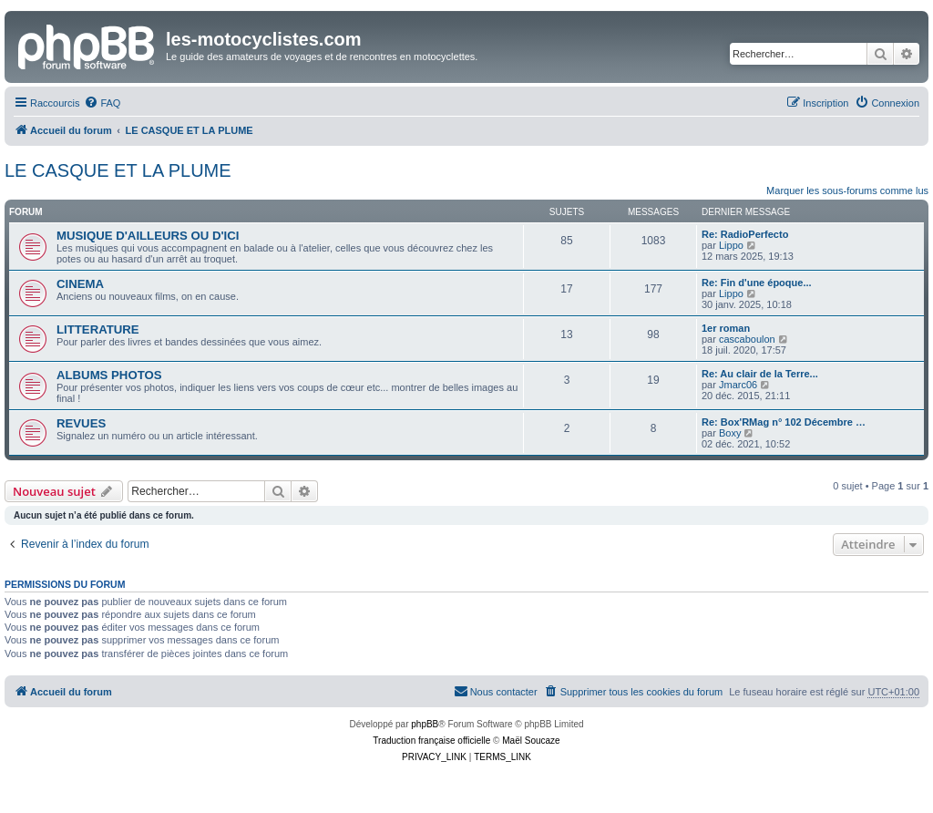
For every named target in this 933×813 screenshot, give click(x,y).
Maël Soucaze (530, 741)
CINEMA (80, 284)
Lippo (731, 245)
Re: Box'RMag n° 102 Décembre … (784, 422)
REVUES (81, 423)
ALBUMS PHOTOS (109, 375)
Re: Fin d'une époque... (757, 282)
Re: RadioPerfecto (745, 234)
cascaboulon (747, 339)
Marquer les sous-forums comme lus (847, 190)
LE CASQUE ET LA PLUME (118, 170)
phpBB (424, 724)
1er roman (726, 328)
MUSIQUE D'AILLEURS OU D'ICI (147, 235)
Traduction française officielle (431, 741)
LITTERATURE (97, 329)
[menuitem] (102, 103)
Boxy (730, 432)
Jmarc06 (738, 384)
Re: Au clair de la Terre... (760, 373)
